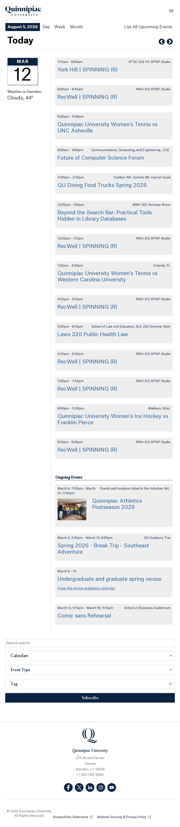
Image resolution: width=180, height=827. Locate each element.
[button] (90, 656)
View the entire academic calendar (86, 588)
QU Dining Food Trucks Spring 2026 (102, 185)
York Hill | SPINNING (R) (87, 70)
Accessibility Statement (73, 817)
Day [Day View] (46, 27)
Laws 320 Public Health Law (92, 334)
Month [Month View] (76, 27)
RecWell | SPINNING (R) (87, 97)
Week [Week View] (59, 27)
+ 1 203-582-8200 (90, 774)
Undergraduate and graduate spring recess (109, 579)
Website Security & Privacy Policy (124, 817)
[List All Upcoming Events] (148, 27)
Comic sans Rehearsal (84, 616)
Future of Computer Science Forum (100, 158)
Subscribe (90, 698)
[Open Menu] (171, 10)
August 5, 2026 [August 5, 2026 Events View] (23, 27)
